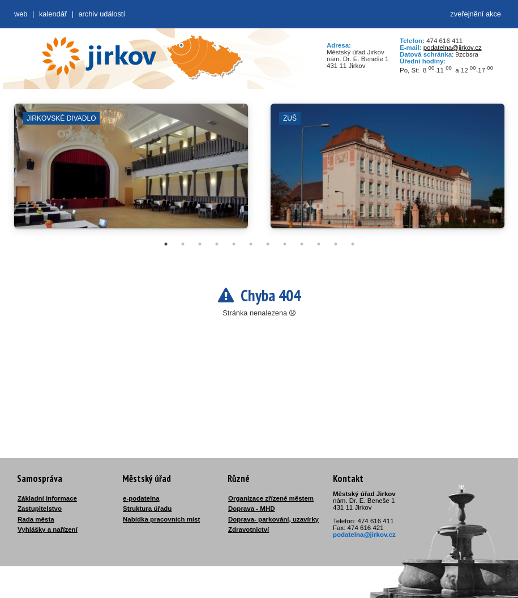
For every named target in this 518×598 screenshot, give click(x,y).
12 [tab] (352, 244)
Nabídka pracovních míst (161, 519)
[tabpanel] (131, 171)
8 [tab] (284, 244)
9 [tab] (301, 244)
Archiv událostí (101, 14)
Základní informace (47, 498)
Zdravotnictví (248, 529)
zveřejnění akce (475, 14)
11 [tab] (335, 244)
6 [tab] (250, 244)
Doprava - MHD (251, 508)
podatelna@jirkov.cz (452, 47)
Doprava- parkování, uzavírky (273, 519)
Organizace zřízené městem (271, 498)
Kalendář (53, 14)
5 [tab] (233, 244)
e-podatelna (141, 498)
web (20, 14)
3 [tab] (200, 244)
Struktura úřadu (147, 508)
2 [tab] (183, 244)
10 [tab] (318, 244)
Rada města (36, 519)
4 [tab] (216, 244)
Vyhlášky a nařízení (48, 529)
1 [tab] (166, 244)
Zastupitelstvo (40, 508)
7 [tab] (267, 244)
